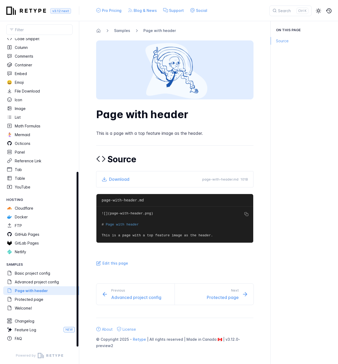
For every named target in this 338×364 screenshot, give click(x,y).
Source (280, 41)
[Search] (290, 11)
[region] (39, 192)
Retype (139, 339)
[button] (318, 11)
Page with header (159, 30)
